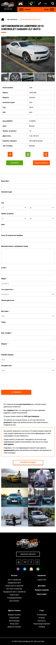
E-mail (4, 268)
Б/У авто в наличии (14, 589)
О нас (42, 610)
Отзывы (41, 618)
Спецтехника (14, 618)
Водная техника (14, 615)
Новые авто (14, 595)
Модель (4, 344)
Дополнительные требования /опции (14, 246)
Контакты (42, 621)
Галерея (42, 627)
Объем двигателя (7, 300)
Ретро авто (14, 624)
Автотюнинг (14, 601)
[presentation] (19, 380)
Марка (4, 278)
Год (2, 203)
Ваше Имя (5, 181)
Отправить (16, 392)
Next (51, 54)
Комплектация (6, 192)
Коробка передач (7, 355)
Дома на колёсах (14, 627)
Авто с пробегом (14, 580)
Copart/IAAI (41, 580)
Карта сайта (42, 594)
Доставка (5, 311)
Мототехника (14, 621)
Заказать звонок (28, 554)
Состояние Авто (7, 289)
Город (3, 322)
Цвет (3, 224)
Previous (5, 54)
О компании (41, 615)
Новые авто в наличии (14, 586)
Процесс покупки (42, 590)
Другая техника (14, 610)
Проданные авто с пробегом (14, 592)
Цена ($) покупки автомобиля (12, 235)
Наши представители (41, 624)
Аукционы (42, 575)
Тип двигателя (6, 365)
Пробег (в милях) (7, 214)
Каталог (14, 575)
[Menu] (21, 9)
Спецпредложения (14, 598)
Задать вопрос (41, 163)
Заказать (14, 163)
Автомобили (12, 19)
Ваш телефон (6, 333)
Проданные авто (14, 583)
